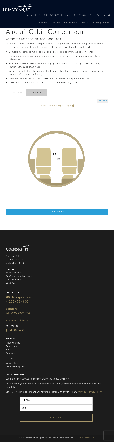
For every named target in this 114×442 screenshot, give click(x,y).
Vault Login (103, 15)
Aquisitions (11, 346)
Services (56, 22)
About (85, 22)
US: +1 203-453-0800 (48, 15)
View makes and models (85, 438)
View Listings (12, 363)
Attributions (69, 438)
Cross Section (16, 92)
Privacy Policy (58, 438)
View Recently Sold (15, 366)
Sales (8, 349)
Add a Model (57, 211)
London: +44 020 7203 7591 (77, 15)
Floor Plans (37, 92)
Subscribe (56, 418)
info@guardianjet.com (17, 320)
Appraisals (11, 353)
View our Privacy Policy (90, 391)
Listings (44, 22)
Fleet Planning (13, 342)
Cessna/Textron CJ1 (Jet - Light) (57, 105)
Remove (102, 101)
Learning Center (101, 22)
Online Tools (71, 22)
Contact (30, 15)
